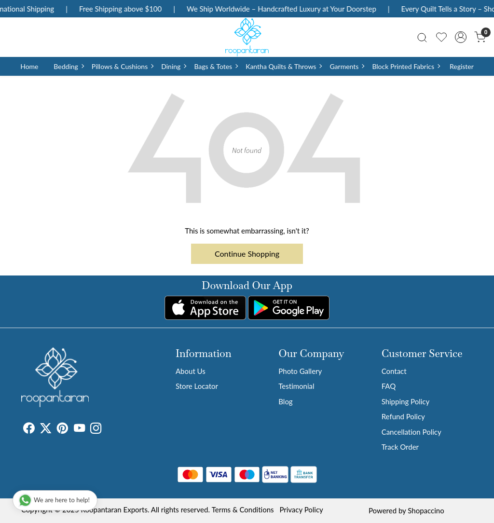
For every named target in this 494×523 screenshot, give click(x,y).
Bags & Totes (215, 66)
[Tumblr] (107, 429)
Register (462, 66)
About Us (191, 371)
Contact (394, 371)
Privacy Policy (301, 509)
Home (29, 66)
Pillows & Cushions (122, 66)
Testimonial (296, 386)
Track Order (400, 446)
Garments (346, 66)
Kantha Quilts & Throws (283, 66)
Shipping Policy (406, 401)
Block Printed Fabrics (405, 66)
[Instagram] (95, 429)
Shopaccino (426, 510)
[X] (45, 429)
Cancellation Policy (411, 431)
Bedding (68, 66)
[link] (422, 37)
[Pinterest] (62, 429)
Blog (285, 401)
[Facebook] (28, 429)
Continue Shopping (247, 253)
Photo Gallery (300, 371)
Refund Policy (403, 416)
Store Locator (197, 386)
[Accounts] (460, 37)
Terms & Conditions (243, 509)
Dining (173, 66)
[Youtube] (79, 429)
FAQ (389, 386)
